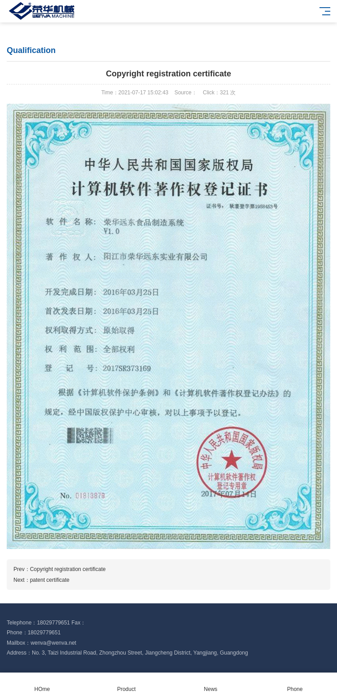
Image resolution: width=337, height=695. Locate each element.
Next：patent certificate (41, 580)
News (211, 684)
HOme (42, 684)
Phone (295, 684)
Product (126, 684)
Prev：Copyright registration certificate (59, 569)
